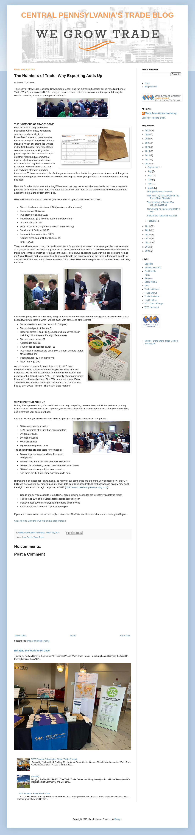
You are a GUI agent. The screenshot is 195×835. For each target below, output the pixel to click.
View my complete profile (153, 118)
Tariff (146, 285)
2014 (148, 230)
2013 (148, 234)
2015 (148, 226)
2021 (148, 143)
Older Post (125, 635)
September (153, 167)
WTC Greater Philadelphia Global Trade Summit (54, 759)
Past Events (27, 537)
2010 (148, 247)
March (151, 188)
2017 (148, 159)
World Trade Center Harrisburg (160, 113)
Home (73, 635)
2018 (148, 155)
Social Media (150, 282)
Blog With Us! (150, 86)
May (150, 179)
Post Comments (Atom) (38, 641)
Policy (147, 275)
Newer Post (20, 635)
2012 (148, 238)
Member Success (152, 267)
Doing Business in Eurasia (159, 191)
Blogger (118, 819)
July (150, 171)
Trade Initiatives (151, 289)
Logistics (148, 264)
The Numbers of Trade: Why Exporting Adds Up (160, 203)
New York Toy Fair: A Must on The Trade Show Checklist (163, 197)
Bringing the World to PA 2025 (32, 650)
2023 (148, 134)
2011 (148, 242)
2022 (148, 139)
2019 (148, 151)
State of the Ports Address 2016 (162, 216)
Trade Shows (150, 293)
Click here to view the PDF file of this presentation (40, 520)
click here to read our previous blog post (86, 487)
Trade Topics (39, 537)
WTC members (151, 307)
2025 (148, 130)
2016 (148, 163)
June (150, 175)
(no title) (35, 776)
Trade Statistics (151, 296)
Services (148, 278)
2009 (148, 251)
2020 (148, 147)
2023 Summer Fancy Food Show (34, 793)
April (150, 183)
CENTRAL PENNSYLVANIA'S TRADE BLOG (97, 15)
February (152, 221)
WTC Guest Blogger (153, 303)
